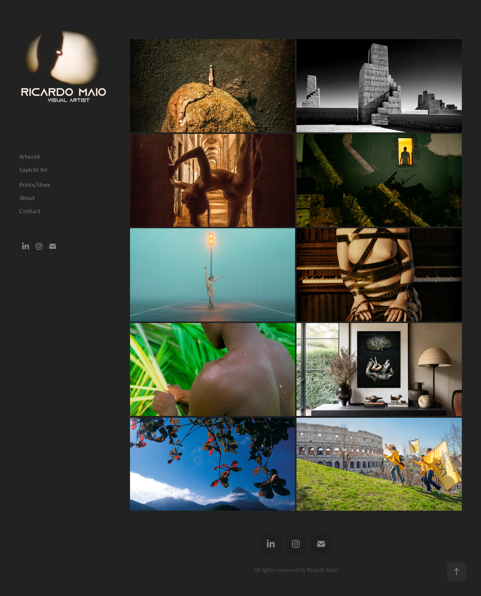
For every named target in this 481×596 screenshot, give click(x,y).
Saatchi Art (33, 169)
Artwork (29, 156)
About (27, 198)
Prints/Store (34, 184)
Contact (30, 211)
